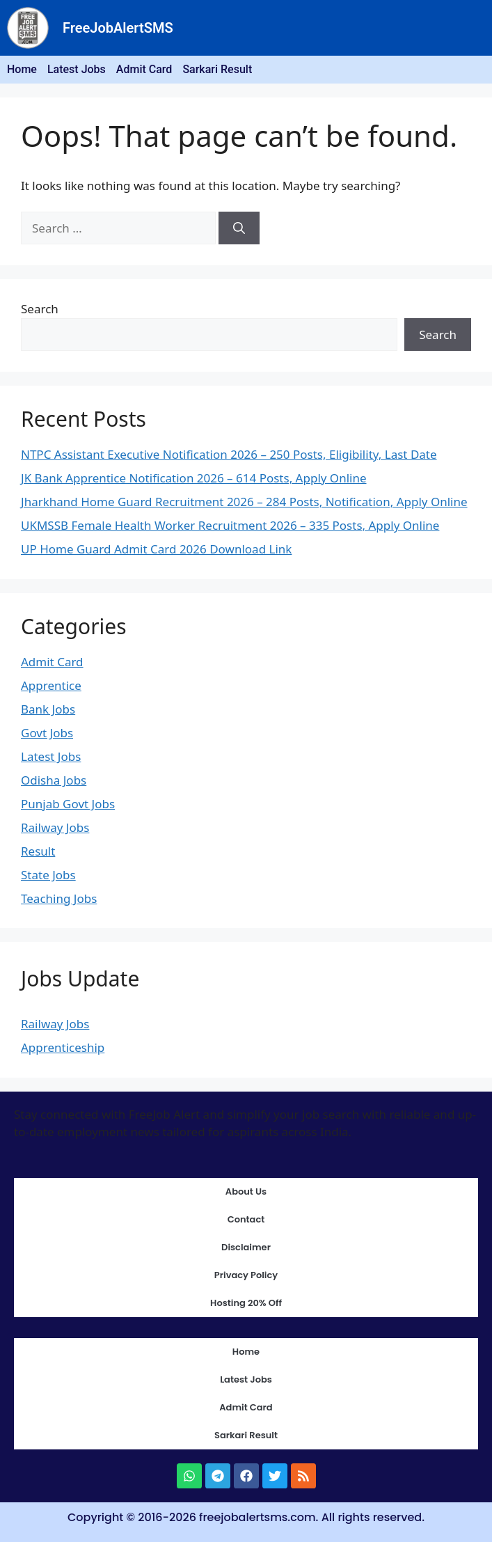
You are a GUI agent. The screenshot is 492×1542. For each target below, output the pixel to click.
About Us (246, 1191)
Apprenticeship (62, 1047)
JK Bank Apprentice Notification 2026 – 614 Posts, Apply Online (194, 478)
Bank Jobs (48, 709)
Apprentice (51, 685)
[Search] (239, 228)
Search (39, 309)
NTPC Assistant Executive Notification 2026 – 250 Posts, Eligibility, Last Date (229, 454)
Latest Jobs (76, 69)
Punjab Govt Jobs (68, 804)
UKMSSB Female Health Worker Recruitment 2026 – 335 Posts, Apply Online (230, 525)
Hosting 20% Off (246, 1302)
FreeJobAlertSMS (118, 27)
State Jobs (48, 875)
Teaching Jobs (59, 898)
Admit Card (144, 69)
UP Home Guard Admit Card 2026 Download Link (156, 549)
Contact (246, 1219)
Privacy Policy (246, 1275)
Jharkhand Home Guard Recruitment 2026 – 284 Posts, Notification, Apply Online (244, 502)
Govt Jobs (47, 733)
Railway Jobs (55, 827)
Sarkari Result (217, 69)
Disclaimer (246, 1247)
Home (22, 69)
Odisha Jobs (53, 780)
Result (38, 851)
